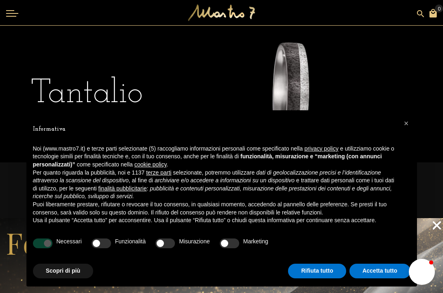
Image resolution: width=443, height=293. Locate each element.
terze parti (158, 172)
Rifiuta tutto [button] (317, 270)
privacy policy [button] (321, 148)
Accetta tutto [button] (379, 270)
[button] (406, 123)
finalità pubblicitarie (122, 188)
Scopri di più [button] (63, 270)
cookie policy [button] (150, 164)
